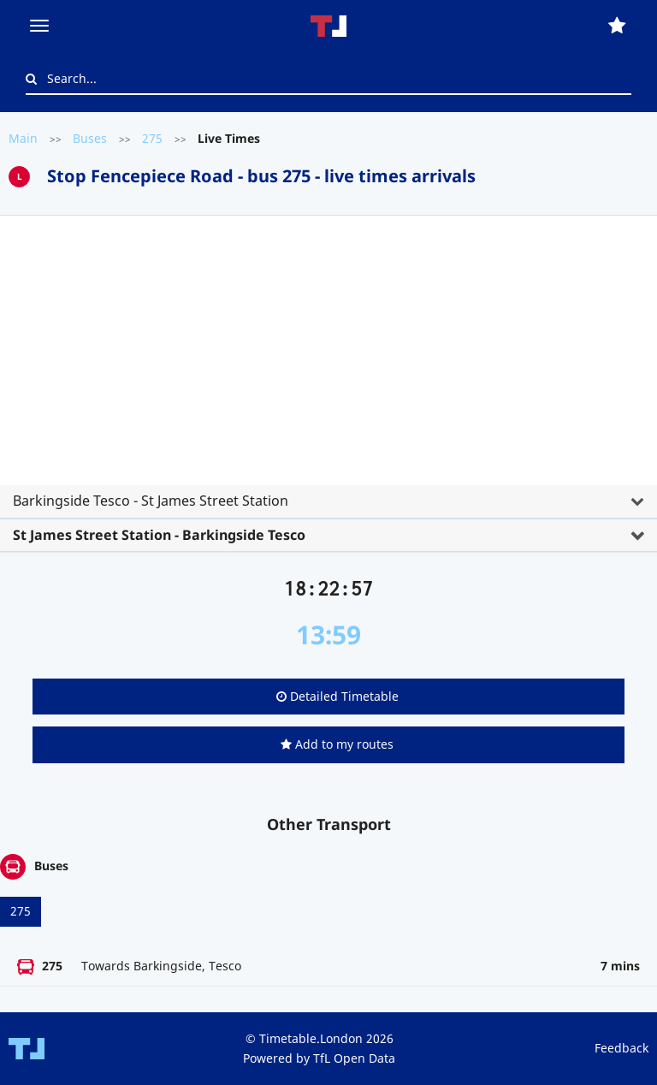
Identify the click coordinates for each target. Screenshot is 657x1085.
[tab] (328, 377)
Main (23, 138)
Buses (90, 138)
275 (152, 138)
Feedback (621, 1048)
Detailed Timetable (337, 696)
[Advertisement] (328, 357)
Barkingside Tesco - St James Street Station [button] (150, 500)
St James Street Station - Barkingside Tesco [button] (159, 534)
